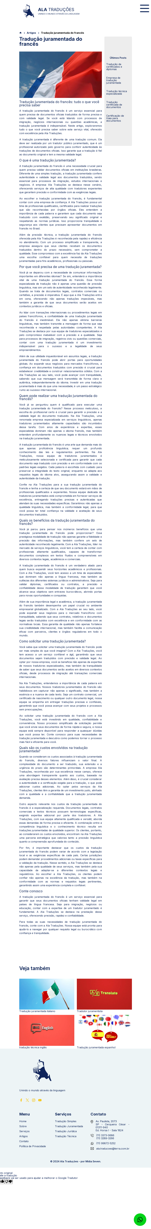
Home (22, 1121)
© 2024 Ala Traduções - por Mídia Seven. (75, 1161)
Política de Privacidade (32, 1146)
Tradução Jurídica (66, 1131)
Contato (24, 1141)
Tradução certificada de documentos (114, 105)
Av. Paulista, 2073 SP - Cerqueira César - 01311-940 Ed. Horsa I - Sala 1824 (112, 1126)
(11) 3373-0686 (105, 1135)
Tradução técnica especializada (116, 92)
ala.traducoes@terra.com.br (110, 1148)
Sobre (23, 1126)
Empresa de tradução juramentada (113, 80)
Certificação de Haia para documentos (115, 118)
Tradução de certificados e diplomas (114, 67)
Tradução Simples (65, 1121)
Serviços (24, 1131)
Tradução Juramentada (69, 1126)
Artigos (31, 33)
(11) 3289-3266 (105, 1138)
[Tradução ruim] (9, 1181)
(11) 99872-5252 (105, 1143)
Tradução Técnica (65, 1136)
